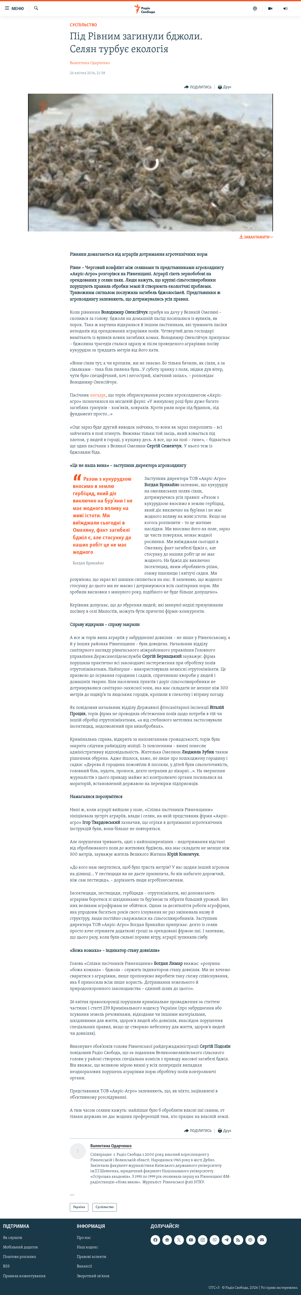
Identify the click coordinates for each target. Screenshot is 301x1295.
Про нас (84, 1238)
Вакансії (84, 1267)
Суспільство (83, 25)
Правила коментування (24, 1276)
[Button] (198, 87)
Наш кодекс (87, 1248)
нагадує (98, 395)
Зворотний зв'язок (93, 1276)
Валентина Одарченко (90, 63)
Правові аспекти (91, 1257)
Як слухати (12, 1238)
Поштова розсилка (19, 1257)
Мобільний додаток (20, 1248)
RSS (6, 1267)
